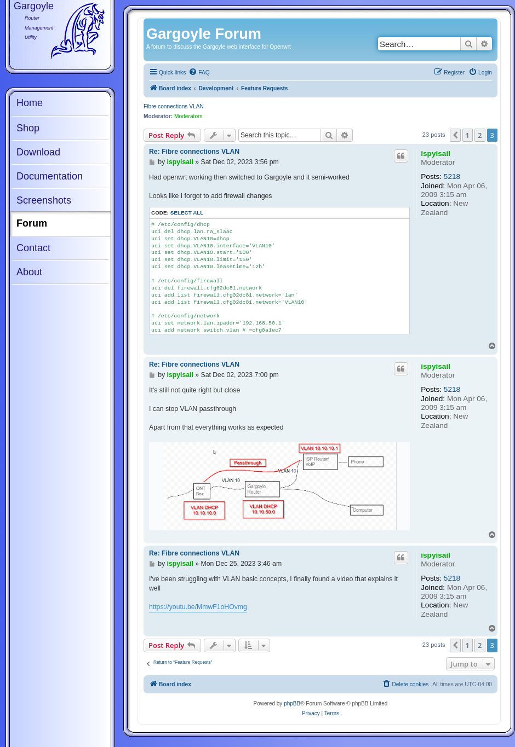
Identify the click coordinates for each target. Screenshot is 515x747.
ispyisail (435, 153)
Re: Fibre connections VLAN (194, 151)
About (29, 272)
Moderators (188, 116)
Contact (33, 247)
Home (29, 102)
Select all (187, 213)
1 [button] (468, 135)
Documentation (49, 176)
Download (38, 152)
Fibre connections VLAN (174, 106)
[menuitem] (198, 73)
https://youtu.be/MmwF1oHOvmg (198, 607)
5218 (452, 176)
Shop (27, 128)
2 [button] (480, 135)
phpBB (292, 703)
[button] (455, 135)
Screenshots (43, 200)
